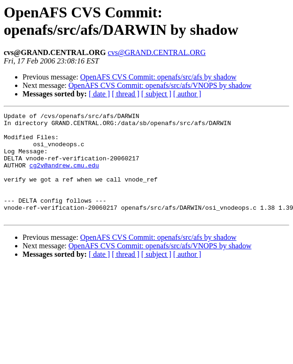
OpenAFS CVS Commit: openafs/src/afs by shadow (158, 77)
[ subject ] (156, 94)
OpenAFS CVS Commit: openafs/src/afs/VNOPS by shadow (160, 85)
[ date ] (99, 94)
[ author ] (187, 94)
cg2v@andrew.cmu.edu (64, 176)
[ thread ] (125, 94)
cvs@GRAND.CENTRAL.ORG (157, 52)
